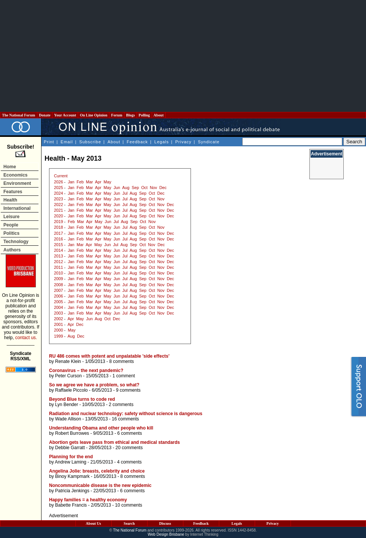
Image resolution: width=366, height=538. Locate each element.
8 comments (121, 361)
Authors (12, 250)
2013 (58, 256)
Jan (71, 182)
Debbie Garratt (70, 447)
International (17, 208)
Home (9, 166)
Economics (15, 175)
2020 (58, 216)
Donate (45, 115)
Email (67, 142)
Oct (144, 187)
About (159, 115)
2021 (58, 210)
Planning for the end (71, 456)
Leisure (11, 216)
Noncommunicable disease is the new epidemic (100, 485)
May (107, 182)
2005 (58, 301)
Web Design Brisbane (166, 534)
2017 (58, 233)
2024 (58, 193)
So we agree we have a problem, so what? (94, 385)
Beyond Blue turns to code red (82, 399)
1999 (58, 336)
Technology (15, 241)
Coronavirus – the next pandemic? (86, 370)
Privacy (183, 142)
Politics (11, 233)
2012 (58, 261)
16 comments (125, 419)
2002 (58, 318)
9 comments (128, 390)
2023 (58, 199)
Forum (116, 115)
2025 (58, 187)
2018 (58, 227)
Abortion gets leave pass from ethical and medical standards (114, 442)
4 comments (129, 462)
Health (10, 200)
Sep (135, 187)
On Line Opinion (93, 115)
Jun (117, 187)
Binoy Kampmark (72, 476)
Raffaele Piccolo (71, 390)
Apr (98, 182)
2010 (58, 273)
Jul (125, 193)
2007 (58, 290)
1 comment (123, 375)
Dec (162, 187)
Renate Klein (68, 361)
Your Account (65, 115)
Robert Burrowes (72, 433)
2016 (58, 239)
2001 (58, 324)
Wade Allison (68, 419)
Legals (161, 142)
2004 (58, 307)
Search (129, 523)
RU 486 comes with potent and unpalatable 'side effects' (109, 356)
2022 (58, 204)
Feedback (137, 142)
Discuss (165, 523)
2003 (58, 313)
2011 (58, 267)
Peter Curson (68, 375)
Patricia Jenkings (72, 490)
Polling (144, 115)
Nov (153, 187)
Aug (125, 187)
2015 (58, 244)
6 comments (129, 433)
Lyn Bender (66, 404)
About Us (93, 523)
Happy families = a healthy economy (88, 499)
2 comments (121, 404)
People (10, 225)
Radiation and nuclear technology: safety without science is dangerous (125, 413)
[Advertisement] (183, 56)
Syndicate (209, 142)
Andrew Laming (70, 462)
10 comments (128, 505)
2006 (58, 296)
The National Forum (18, 115)
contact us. (26, 337)
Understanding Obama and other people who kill (101, 428)
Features (12, 191)
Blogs (130, 115)
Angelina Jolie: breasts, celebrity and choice (97, 471)
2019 (58, 221)
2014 (58, 250)
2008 (58, 284)
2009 (58, 278)
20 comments (129, 447)
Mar (89, 182)
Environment (17, 183)
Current (61, 176)
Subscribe (90, 142)
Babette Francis (71, 505)
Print (49, 142)
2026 (58, 182)
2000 (58, 330)
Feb (80, 182)
